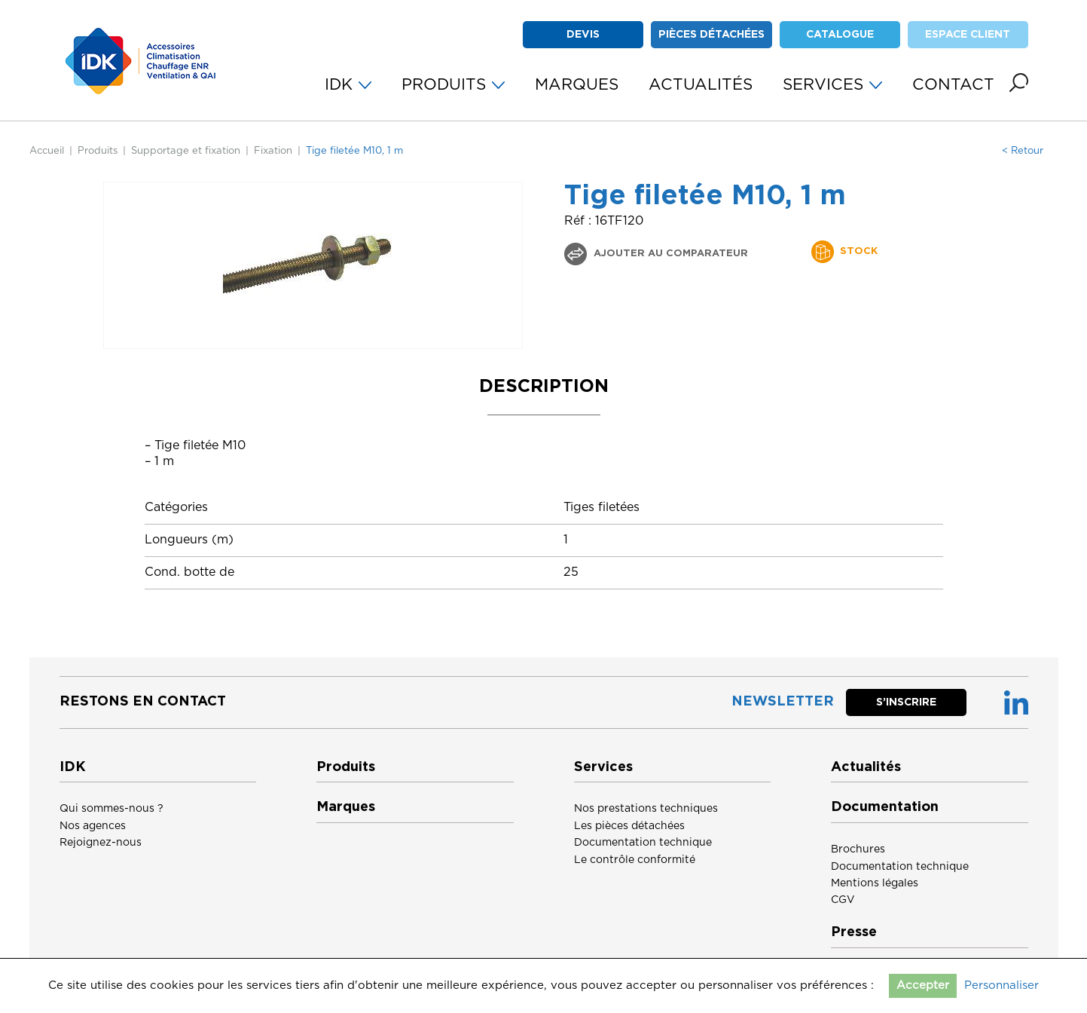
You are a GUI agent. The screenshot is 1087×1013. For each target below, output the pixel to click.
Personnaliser (1001, 985)
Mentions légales (874, 883)
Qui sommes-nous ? (111, 808)
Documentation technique (643, 842)
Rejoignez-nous (101, 842)
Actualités (866, 767)
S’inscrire (906, 702)
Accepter (922, 985)
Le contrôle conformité (634, 860)
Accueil (46, 151)
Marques (345, 807)
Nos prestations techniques (646, 808)
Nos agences (93, 826)
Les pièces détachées (629, 826)
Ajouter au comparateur (669, 254)
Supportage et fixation (185, 151)
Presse (854, 932)
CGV (843, 900)
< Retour (1022, 151)
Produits (98, 151)
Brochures (858, 849)
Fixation (273, 151)
